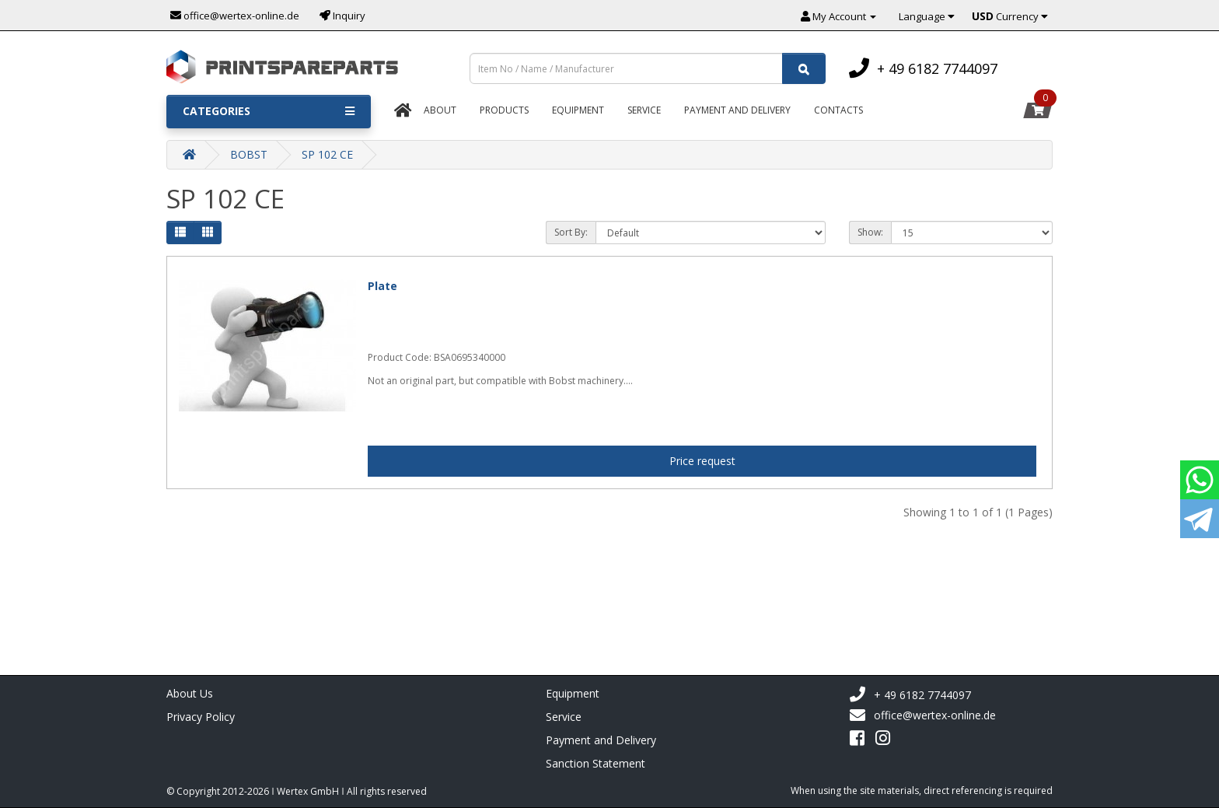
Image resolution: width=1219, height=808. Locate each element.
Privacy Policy (200, 716)
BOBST (248, 154)
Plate (382, 285)
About (440, 110)
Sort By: (571, 232)
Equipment (578, 110)
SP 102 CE (327, 154)
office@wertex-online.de (922, 715)
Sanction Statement (595, 763)
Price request (702, 460)
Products (504, 110)
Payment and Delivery (601, 740)
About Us (189, 693)
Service (644, 110)
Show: (870, 232)
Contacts (838, 110)
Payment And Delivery (737, 110)
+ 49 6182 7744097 (910, 695)
